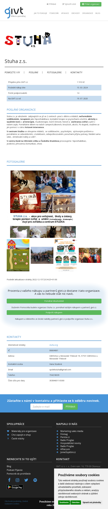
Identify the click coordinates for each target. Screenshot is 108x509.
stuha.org (53, 345)
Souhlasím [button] (64, 502)
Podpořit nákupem (54, 312)
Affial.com (65, 449)
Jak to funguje (40, 13)
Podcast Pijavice (15, 470)
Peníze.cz (65, 437)
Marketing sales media (71, 431)
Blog (98, 13)
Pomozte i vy (12, 72)
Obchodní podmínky (13, 501)
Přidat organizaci (90, 4)
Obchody (75, 13)
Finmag (64, 434)
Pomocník (54, 13)
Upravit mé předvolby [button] (92, 502)
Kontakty (76, 72)
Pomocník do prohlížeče (19, 473)
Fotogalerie (54, 72)
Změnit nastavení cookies (16, 502)
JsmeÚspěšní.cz (68, 452)
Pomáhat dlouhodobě (54, 301)
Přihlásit (51, 4)
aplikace (65, 13)
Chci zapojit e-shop (21, 434)
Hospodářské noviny (70, 443)
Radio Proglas (67, 440)
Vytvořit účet (69, 4)
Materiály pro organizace (24, 431)
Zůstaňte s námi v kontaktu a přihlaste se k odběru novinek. (53, 400)
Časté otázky (18, 438)
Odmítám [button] (76, 502)
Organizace (87, 13)
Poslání (33, 72)
